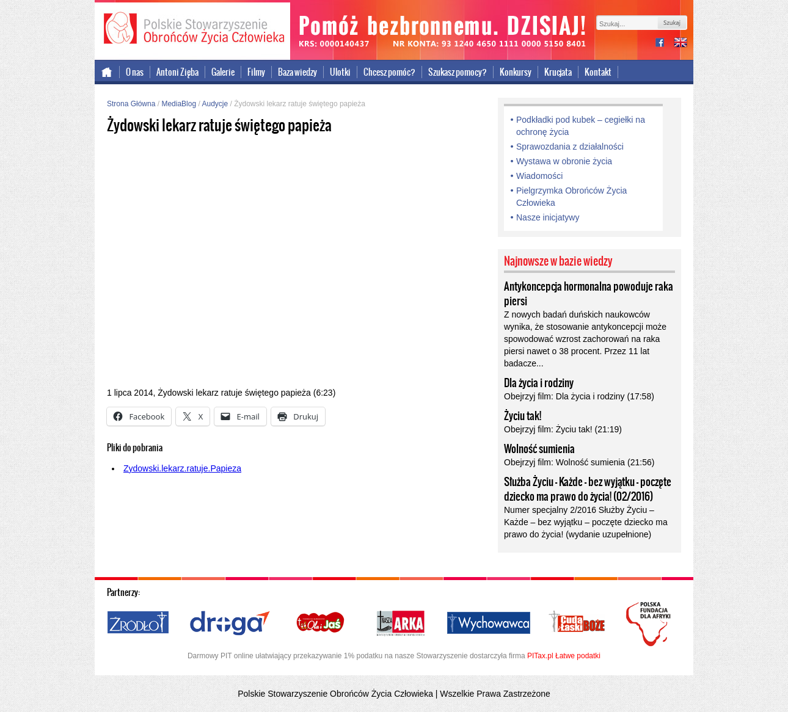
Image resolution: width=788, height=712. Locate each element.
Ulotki (340, 72)
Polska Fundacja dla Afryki (650, 624)
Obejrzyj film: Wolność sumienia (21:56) (579, 462)
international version (680, 43)
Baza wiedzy (297, 72)
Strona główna (107, 72)
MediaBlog (178, 104)
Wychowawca (488, 623)
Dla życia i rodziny (539, 383)
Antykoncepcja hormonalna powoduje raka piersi (588, 293)
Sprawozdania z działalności (570, 146)
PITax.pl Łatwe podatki (563, 656)
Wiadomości (539, 176)
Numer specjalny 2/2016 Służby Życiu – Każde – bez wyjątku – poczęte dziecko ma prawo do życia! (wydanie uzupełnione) (586, 522)
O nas (135, 72)
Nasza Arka (400, 623)
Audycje (215, 104)
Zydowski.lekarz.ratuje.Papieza (182, 468)
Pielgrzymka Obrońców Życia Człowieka (571, 197)
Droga (230, 623)
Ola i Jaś (321, 623)
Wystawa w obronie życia (564, 161)
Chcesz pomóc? (389, 72)
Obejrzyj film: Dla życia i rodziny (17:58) (579, 396)
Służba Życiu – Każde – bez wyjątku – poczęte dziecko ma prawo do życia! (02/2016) (587, 489)
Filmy (256, 72)
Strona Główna (131, 104)
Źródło (138, 623)
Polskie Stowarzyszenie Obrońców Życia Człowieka (192, 29)
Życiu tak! (522, 416)
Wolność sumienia (539, 449)
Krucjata (558, 72)
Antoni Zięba (177, 72)
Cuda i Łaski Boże (577, 623)
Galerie (223, 72)
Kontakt (598, 72)
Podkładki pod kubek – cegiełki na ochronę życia (580, 126)
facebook (664, 43)
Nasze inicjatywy (547, 217)
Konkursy (515, 72)
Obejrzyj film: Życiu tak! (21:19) (563, 429)
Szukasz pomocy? (457, 72)
